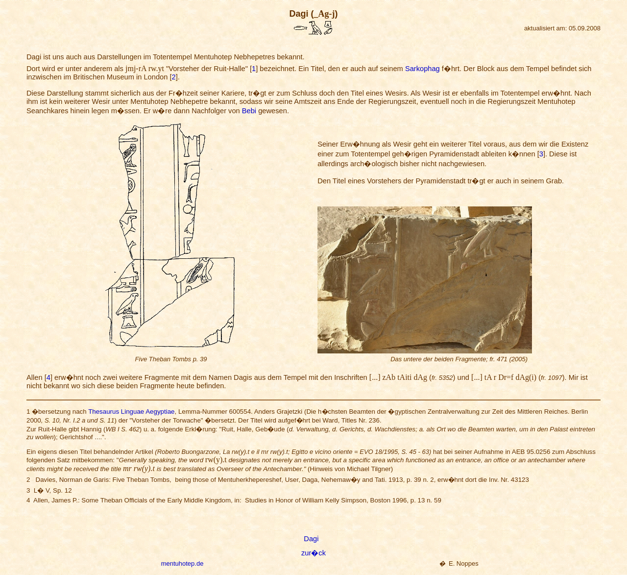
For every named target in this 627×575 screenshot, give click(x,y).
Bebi (249, 111)
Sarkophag (422, 69)
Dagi (311, 539)
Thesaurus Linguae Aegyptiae (131, 411)
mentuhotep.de (182, 563)
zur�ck (313, 553)
